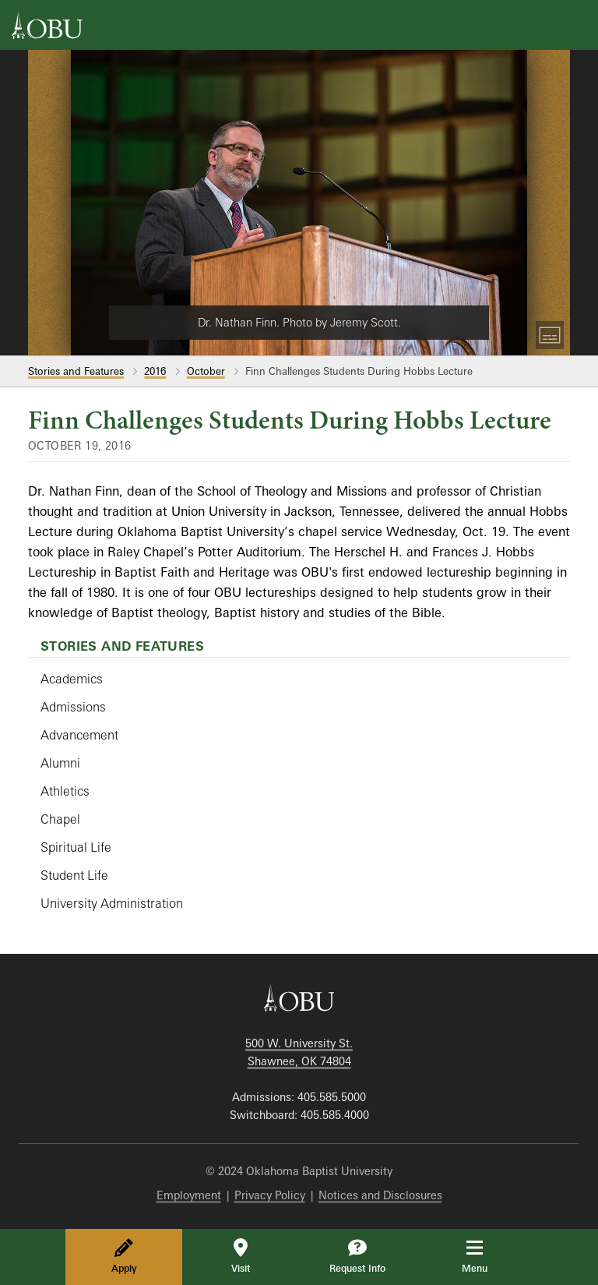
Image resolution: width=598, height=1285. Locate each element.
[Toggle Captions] (550, 335)
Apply (124, 1256)
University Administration (111, 903)
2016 (155, 371)
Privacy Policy (269, 1195)
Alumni (60, 763)
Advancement (79, 735)
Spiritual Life (75, 847)
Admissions (73, 707)
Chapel (60, 819)
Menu (485, 1256)
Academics (71, 679)
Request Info (357, 1256)
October (206, 371)
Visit (240, 1256)
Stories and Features (76, 371)
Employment (189, 1195)
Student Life (74, 875)
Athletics (65, 791)
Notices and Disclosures (380, 1195)
